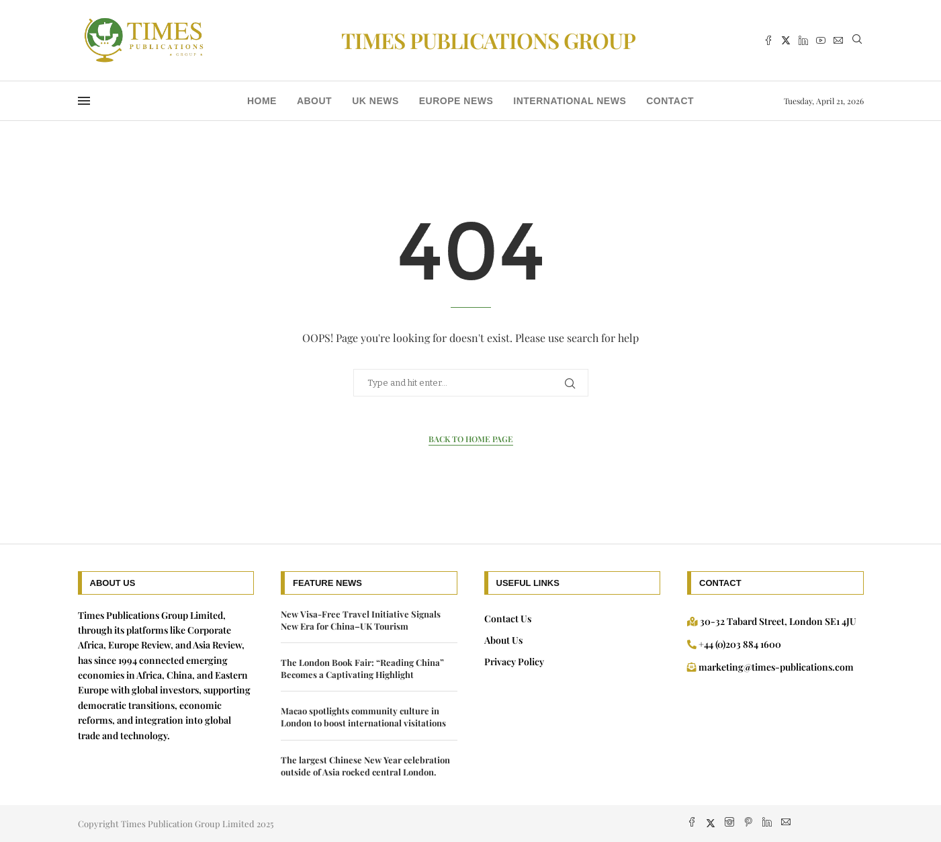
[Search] (857, 40)
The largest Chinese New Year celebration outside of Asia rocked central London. (365, 765)
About (314, 100)
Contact (670, 100)
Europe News (456, 100)
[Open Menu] (84, 101)
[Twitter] (785, 40)
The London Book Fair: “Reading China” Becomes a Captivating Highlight (362, 668)
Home (262, 100)
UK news (375, 100)
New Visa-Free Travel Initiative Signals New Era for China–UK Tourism (361, 620)
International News (569, 100)
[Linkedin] (803, 40)
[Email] (838, 40)
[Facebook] (768, 40)
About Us (503, 640)
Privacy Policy (514, 661)
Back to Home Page (471, 438)
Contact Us (507, 618)
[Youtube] (820, 40)
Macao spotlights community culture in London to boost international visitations (363, 716)
